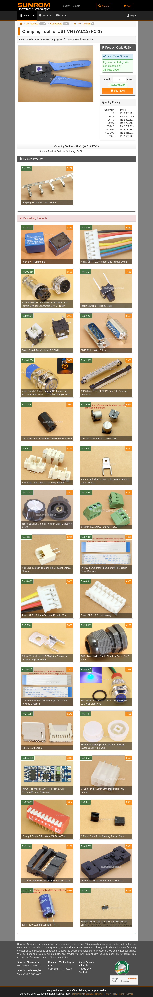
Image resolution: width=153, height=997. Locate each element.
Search (103, 6)
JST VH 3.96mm (84, 23)
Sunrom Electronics (28, 962)
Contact (61, 15)
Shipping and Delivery (93, 994)
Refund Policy (77, 994)
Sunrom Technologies (29, 970)
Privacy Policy (111, 994)
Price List (84, 965)
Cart (127, 6)
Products (27, 15)
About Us (45, 15)
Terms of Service (126, 994)
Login (131, 15)
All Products (36, 23)
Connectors (59, 23)
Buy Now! (117, 90)
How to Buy (85, 968)
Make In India (74, 947)
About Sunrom (86, 962)
